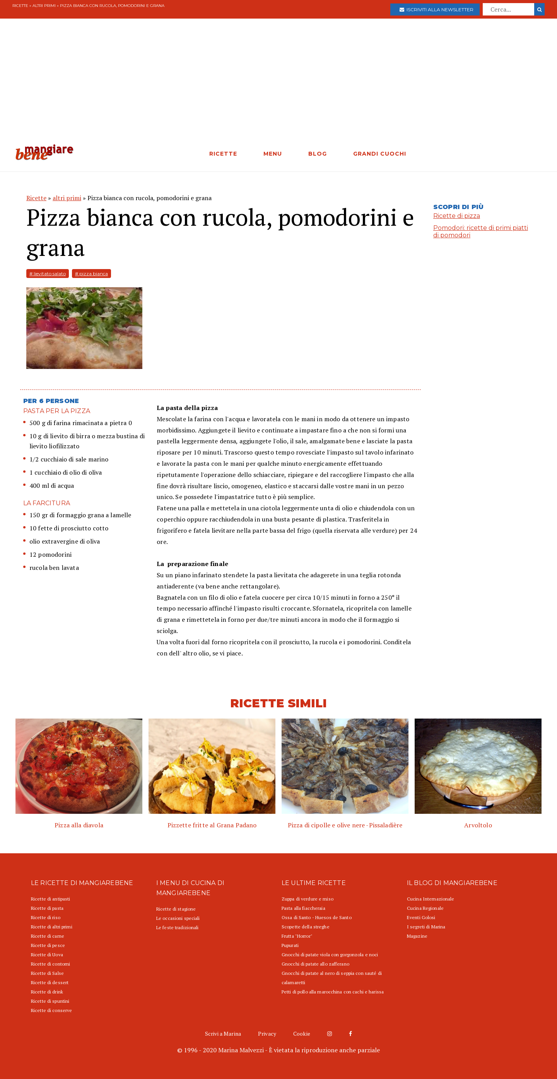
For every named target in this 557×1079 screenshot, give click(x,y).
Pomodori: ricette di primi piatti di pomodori (480, 231)
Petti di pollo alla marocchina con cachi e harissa (333, 992)
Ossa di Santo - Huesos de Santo (317, 917)
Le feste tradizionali (177, 927)
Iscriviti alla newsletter (436, 9)
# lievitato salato (47, 273)
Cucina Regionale (425, 908)
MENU (272, 153)
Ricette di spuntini (50, 1001)
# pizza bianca (91, 273)
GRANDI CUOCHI (379, 153)
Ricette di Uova (47, 954)
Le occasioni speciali (178, 918)
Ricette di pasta (47, 908)
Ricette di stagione (176, 909)
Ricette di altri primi (51, 927)
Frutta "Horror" (297, 936)
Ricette (20, 5)
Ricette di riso (45, 917)
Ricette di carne (47, 936)
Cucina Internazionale (430, 899)
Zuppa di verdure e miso (307, 899)
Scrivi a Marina (223, 1033)
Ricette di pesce (48, 945)
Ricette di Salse (47, 973)
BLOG (317, 153)
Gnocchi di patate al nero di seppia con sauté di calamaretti (332, 977)
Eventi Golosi (421, 917)
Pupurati (290, 945)
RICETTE (223, 153)
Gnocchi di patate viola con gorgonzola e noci (330, 954)
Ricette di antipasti (50, 899)
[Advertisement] (278, 86)
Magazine (417, 936)
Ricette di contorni (50, 964)
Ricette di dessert (49, 982)
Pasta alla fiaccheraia (303, 908)
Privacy (267, 1033)
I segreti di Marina (426, 927)
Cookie (301, 1033)
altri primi (44, 5)
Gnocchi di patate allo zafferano (315, 964)
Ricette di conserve (51, 1010)
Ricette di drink (47, 992)
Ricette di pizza (456, 216)
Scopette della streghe (306, 927)
